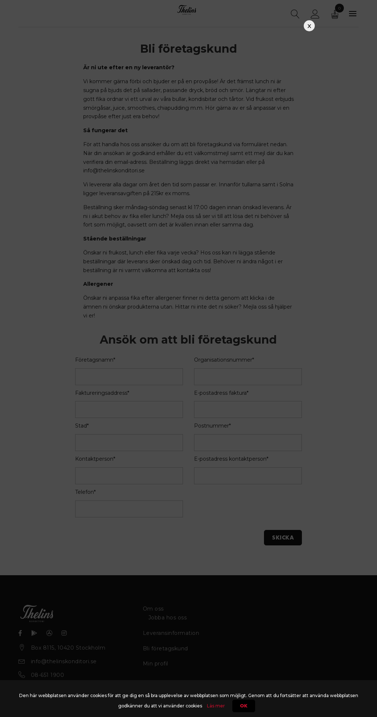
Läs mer (216, 706)
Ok (243, 706)
